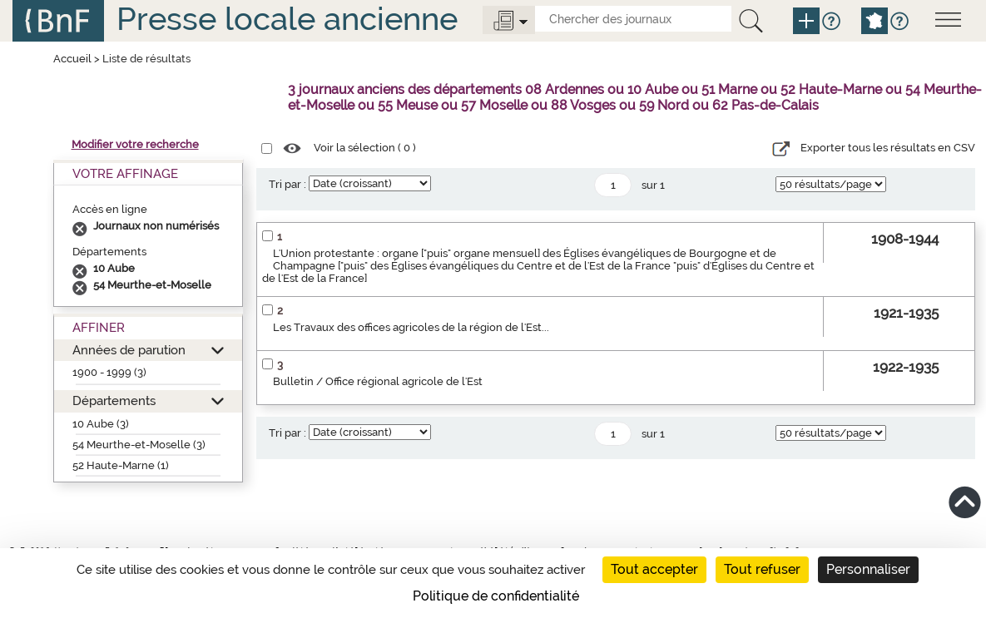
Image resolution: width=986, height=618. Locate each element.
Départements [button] (114, 400)
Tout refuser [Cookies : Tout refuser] (762, 569)
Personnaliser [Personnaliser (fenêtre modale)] (868, 569)
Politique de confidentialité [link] (496, 596)
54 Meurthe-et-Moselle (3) (139, 444)
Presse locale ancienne (287, 18)
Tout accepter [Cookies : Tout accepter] (654, 569)
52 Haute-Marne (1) (120, 465)
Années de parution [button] (129, 350)
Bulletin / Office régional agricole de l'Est (378, 381)
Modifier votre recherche (135, 144)
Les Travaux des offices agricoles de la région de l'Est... (411, 327)
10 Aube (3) (100, 424)
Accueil (72, 58)
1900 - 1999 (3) (109, 372)
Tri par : (287, 184)
